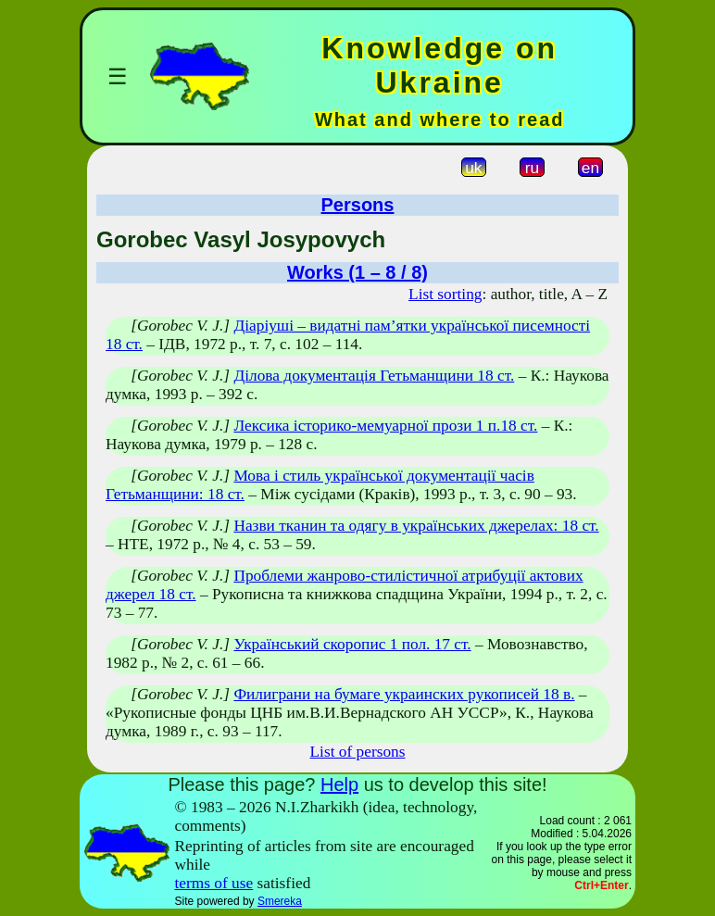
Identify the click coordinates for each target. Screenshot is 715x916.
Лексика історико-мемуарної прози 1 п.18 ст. (385, 425)
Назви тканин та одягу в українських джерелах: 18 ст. (415, 525)
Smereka (279, 901)
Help (339, 784)
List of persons (358, 751)
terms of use (214, 883)
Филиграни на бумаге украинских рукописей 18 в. (403, 694)
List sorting (445, 294)
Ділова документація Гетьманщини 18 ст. (373, 375)
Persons (358, 204)
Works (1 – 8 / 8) (357, 272)
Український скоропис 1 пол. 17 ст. (351, 644)
